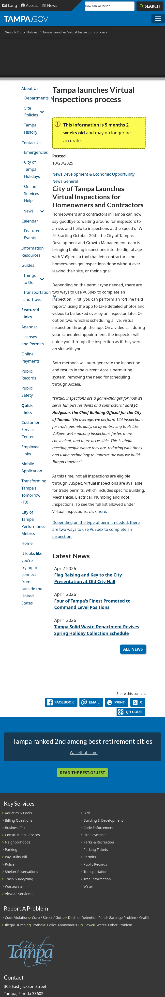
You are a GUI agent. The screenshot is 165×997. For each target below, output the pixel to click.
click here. (98, 511)
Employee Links (30, 450)
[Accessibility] (29, 5)
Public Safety (27, 391)
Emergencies (35, 152)
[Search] (149, 6)
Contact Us (31, 142)
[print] (116, 702)
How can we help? (97, 6)
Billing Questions (18, 820)
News (28, 211)
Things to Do (29, 279)
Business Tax (15, 827)
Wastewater (14, 886)
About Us (29, 88)
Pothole (39, 925)
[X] (138, 702)
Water (88, 886)
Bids (87, 813)
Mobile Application (31, 467)
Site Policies (31, 111)
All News (133, 649)
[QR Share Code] (131, 712)
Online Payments (30, 357)
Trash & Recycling (19, 879)
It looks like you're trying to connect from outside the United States (31, 578)
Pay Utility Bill (16, 857)
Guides (27, 265)
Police (10, 864)
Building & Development (103, 820)
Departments (35, 98)
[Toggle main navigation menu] (158, 19)
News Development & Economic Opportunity (93, 174)
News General (65, 181)
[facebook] (61, 702)
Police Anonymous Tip (65, 925)
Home (27, 543)
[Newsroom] (49, 5)
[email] (91, 702)
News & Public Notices (21, 32)
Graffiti (144, 917)
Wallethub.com (84, 752)
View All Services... (19, 893)
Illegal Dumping (18, 925)
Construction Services (22, 834)
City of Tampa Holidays (32, 169)
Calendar (29, 221)
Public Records (28, 374)
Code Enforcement (99, 827)
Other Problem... (121, 925)
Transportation (95, 871)
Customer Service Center (30, 429)
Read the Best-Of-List (82, 772)
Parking (11, 849)
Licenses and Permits (32, 340)
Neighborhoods (17, 842)
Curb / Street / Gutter (49, 917)
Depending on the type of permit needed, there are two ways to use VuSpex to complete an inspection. (96, 529)
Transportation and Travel (34, 296)
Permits (90, 857)
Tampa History (30, 128)
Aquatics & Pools (18, 813)
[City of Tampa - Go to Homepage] (26, 18)
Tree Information (97, 879)
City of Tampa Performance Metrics (33, 522)
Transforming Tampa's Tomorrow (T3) (33, 491)
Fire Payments (95, 834)
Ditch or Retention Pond (87, 917)
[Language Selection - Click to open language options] (9, 5)
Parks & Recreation (99, 842)
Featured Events (32, 234)
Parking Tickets (96, 849)
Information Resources (32, 251)
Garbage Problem (123, 917)
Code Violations (17, 917)
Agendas (29, 327)
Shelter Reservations (21, 871)
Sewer (90, 925)
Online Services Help (31, 193)
